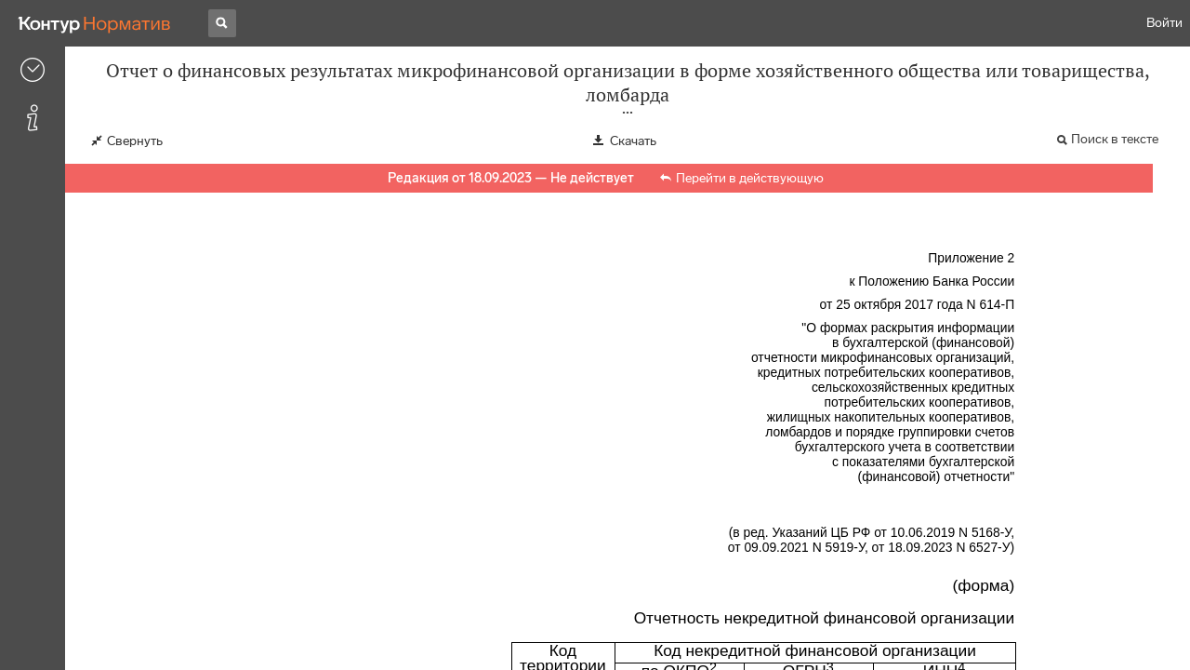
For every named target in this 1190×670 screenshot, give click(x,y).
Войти (1164, 23)
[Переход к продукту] (95, 23)
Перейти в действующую (750, 178)
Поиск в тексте (1114, 139)
